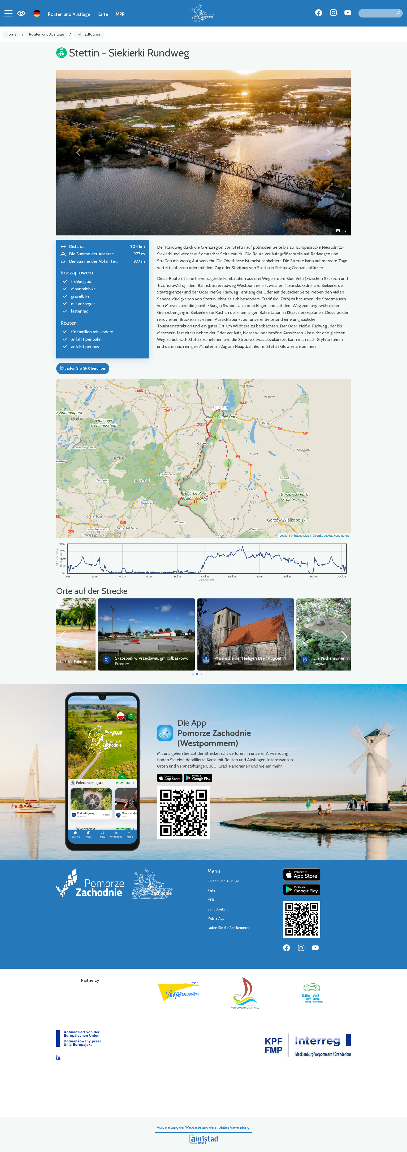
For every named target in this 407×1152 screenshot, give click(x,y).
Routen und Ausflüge (69, 14)
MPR (120, 14)
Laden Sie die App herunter (228, 928)
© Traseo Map (300, 535)
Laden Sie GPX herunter (82, 368)
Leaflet (283, 535)
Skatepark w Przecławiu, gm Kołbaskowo (208, 658)
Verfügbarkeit (217, 909)
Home (11, 34)
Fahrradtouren (88, 34)
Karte (103, 14)
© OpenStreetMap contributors (329, 535)
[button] (78, 152)
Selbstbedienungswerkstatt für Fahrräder (110, 661)
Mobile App (215, 919)
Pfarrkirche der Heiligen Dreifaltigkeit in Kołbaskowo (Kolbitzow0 (330, 658)
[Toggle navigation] (8, 13)
